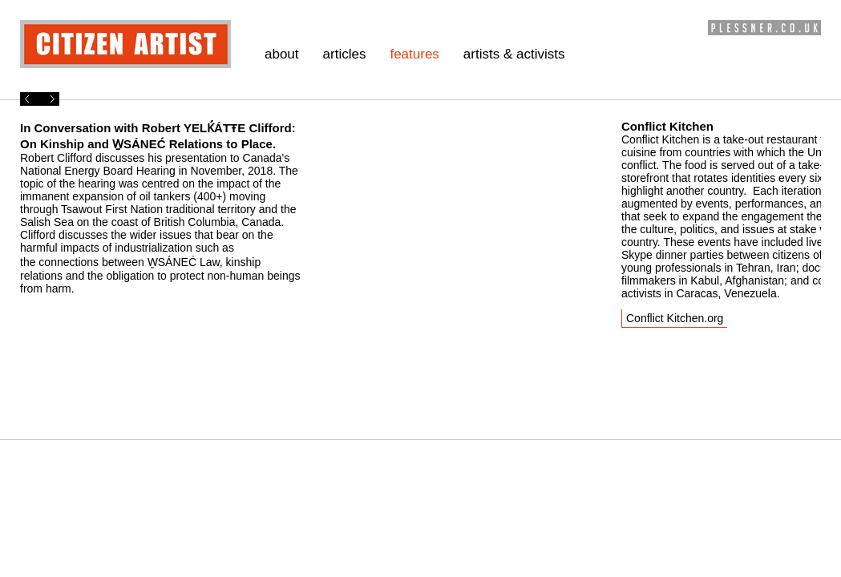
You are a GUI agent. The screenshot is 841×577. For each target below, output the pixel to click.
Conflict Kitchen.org (674, 318)
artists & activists (514, 54)
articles (344, 54)
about (282, 54)
